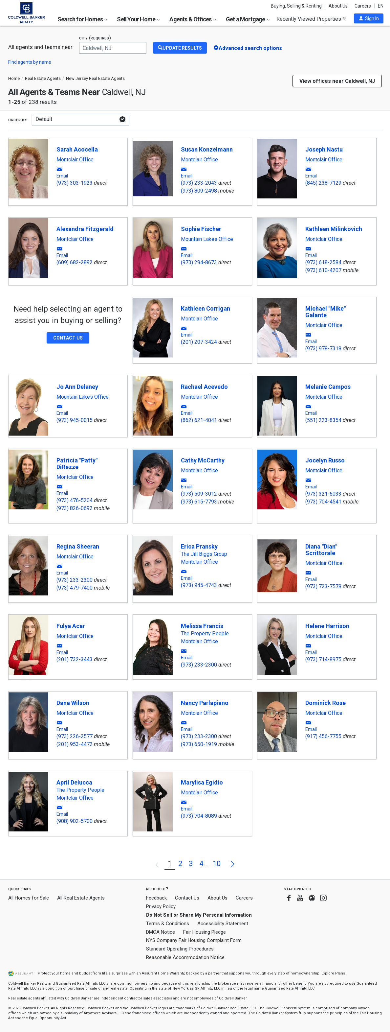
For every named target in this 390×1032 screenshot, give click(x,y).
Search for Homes (82, 19)
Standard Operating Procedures (180, 949)
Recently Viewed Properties (311, 19)
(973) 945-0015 (74, 420)
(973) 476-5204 (74, 500)
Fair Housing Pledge (204, 932)
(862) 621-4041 (199, 420)
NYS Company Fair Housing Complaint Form (194, 940)
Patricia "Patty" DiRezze (77, 463)
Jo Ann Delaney (77, 386)
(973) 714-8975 (323, 659)
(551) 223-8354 (323, 420)
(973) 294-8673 (199, 262)
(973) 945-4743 (199, 585)
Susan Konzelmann (207, 149)
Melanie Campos (328, 386)
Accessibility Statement (222, 923)
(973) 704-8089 (199, 816)
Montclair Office (75, 159)
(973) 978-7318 (323, 348)
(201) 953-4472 (74, 744)
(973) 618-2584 (323, 262)
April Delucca (74, 782)
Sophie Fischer (201, 228)
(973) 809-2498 (199, 191)
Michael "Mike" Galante (325, 311)
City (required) (95, 37)
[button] (368, 18)
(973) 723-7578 (323, 586)
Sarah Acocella (77, 149)
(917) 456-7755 (323, 736)
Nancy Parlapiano (204, 702)
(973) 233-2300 (74, 580)
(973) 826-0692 (74, 508)
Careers (363, 6)
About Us (338, 6)
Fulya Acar (70, 625)
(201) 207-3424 (199, 342)
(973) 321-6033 (323, 494)
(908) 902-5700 (74, 821)
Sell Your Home (138, 19)
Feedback (156, 898)
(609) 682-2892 (74, 262)
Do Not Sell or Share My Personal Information (199, 915)
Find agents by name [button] (29, 62)
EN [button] (380, 6)
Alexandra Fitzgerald (85, 228)
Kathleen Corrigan (205, 308)
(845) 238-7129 (323, 183)
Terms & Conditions (167, 923)
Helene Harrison (327, 625)
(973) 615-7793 (199, 502)
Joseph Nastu (324, 149)
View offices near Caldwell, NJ (337, 81)
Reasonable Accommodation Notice (185, 957)
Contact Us (187, 898)
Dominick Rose (325, 702)
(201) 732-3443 (74, 659)
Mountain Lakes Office (207, 239)
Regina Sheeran (77, 546)
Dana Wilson (72, 702)
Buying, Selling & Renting (296, 6)
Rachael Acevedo (204, 386)
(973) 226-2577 (74, 736)
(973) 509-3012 (199, 494)
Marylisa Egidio (202, 782)
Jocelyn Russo (325, 460)
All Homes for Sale (28, 898)
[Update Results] (180, 48)
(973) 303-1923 (74, 183)
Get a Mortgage (248, 19)
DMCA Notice (160, 932)
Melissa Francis (202, 625)
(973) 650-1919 (199, 744)
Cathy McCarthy (203, 460)
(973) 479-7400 (74, 588)
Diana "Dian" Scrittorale (321, 549)
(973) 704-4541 (323, 502)
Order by (17, 119)
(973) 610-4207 (323, 270)
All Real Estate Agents (81, 898)
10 (217, 863)
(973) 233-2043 (199, 183)
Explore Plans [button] (333, 973)
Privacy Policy (161, 906)
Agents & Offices (192, 19)
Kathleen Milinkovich (333, 228)
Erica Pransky (199, 546)
